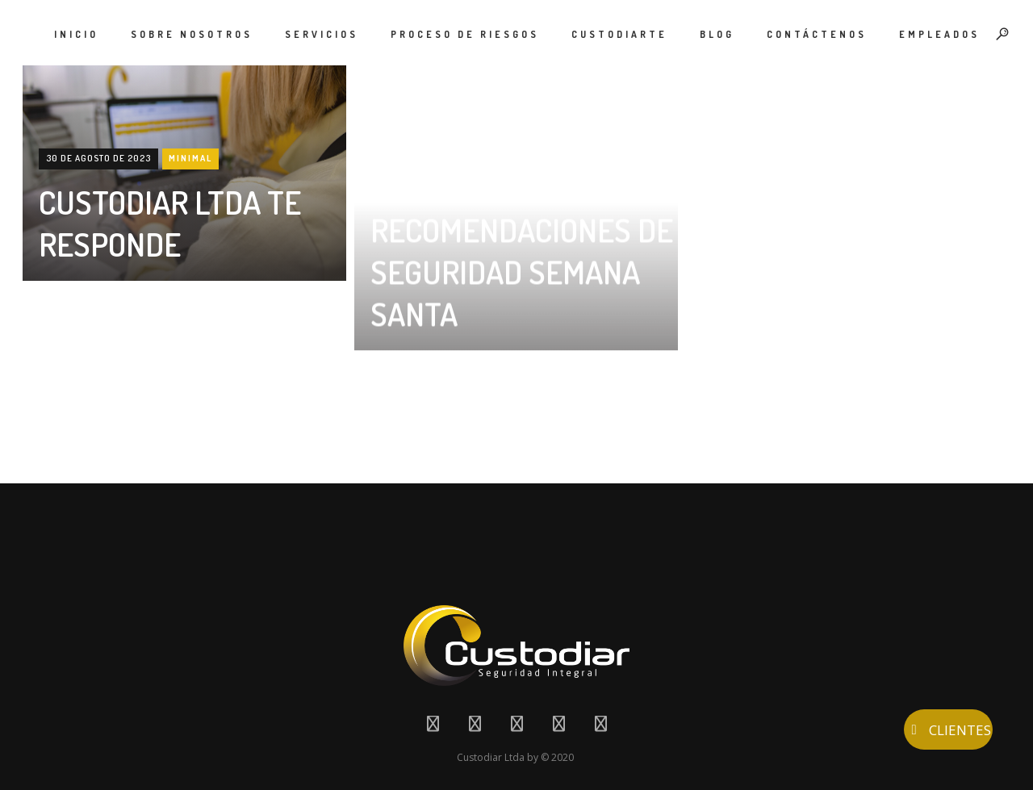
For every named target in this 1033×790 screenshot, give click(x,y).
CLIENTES (948, 730)
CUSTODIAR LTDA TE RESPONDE (170, 223)
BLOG (717, 34)
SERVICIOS (321, 34)
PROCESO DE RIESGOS (465, 34)
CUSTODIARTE (619, 34)
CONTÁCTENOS (817, 34)
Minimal (190, 158)
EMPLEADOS (939, 34)
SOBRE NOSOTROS (192, 34)
